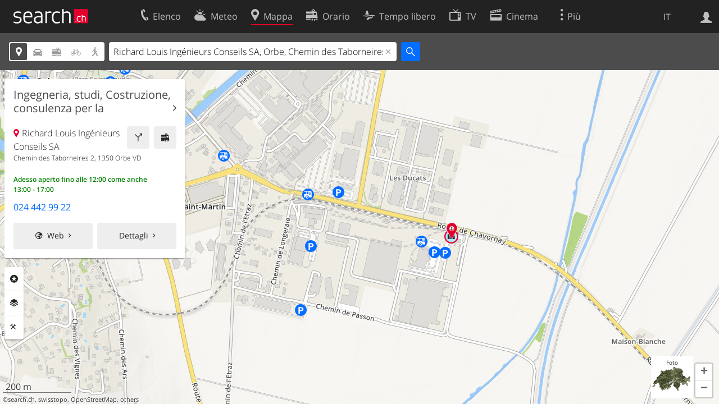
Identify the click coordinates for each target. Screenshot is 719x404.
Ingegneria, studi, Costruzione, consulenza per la (92, 101)
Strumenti (14, 327)
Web (55, 235)
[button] (703, 372)
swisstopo (52, 399)
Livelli (14, 303)
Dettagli (133, 235)
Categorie (14, 279)
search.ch (21, 399)
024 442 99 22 (42, 207)
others (129, 399)
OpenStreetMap (94, 399)
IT (667, 17)
